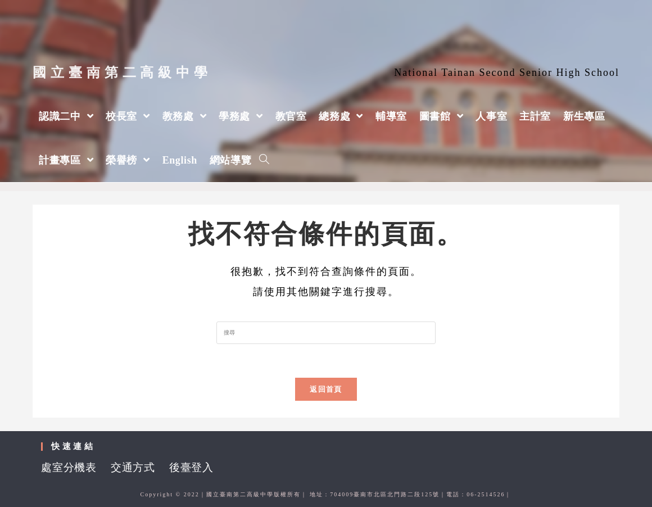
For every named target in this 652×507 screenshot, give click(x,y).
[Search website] (264, 160)
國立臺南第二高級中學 (122, 72)
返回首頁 (326, 389)
